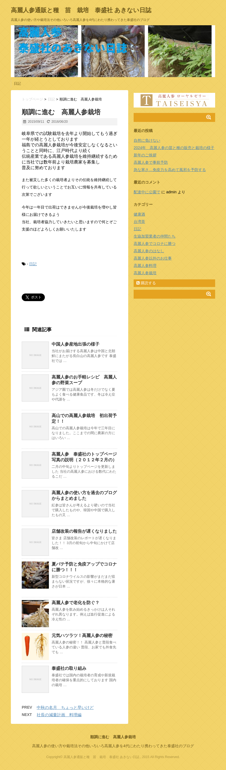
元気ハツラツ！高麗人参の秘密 (82, 635)
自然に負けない (147, 140)
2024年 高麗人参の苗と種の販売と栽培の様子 (174, 148)
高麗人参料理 (145, 265)
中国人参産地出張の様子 (75, 344)
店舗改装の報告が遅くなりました (84, 531)
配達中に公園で (147, 192)
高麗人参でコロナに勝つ (154, 243)
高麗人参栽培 (145, 273)
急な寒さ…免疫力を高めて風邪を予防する (170, 170)
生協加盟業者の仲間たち (154, 236)
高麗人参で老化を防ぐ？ (75, 602)
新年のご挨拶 (145, 155)
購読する (146, 283)
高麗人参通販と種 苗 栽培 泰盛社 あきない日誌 (81, 10)
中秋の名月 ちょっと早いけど (65, 707)
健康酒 (139, 214)
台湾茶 (139, 221)
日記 (17, 83)
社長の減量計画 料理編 (59, 714)
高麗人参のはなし (149, 251)
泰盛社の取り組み (69, 668)
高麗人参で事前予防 (151, 162)
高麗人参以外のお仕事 (153, 258)
